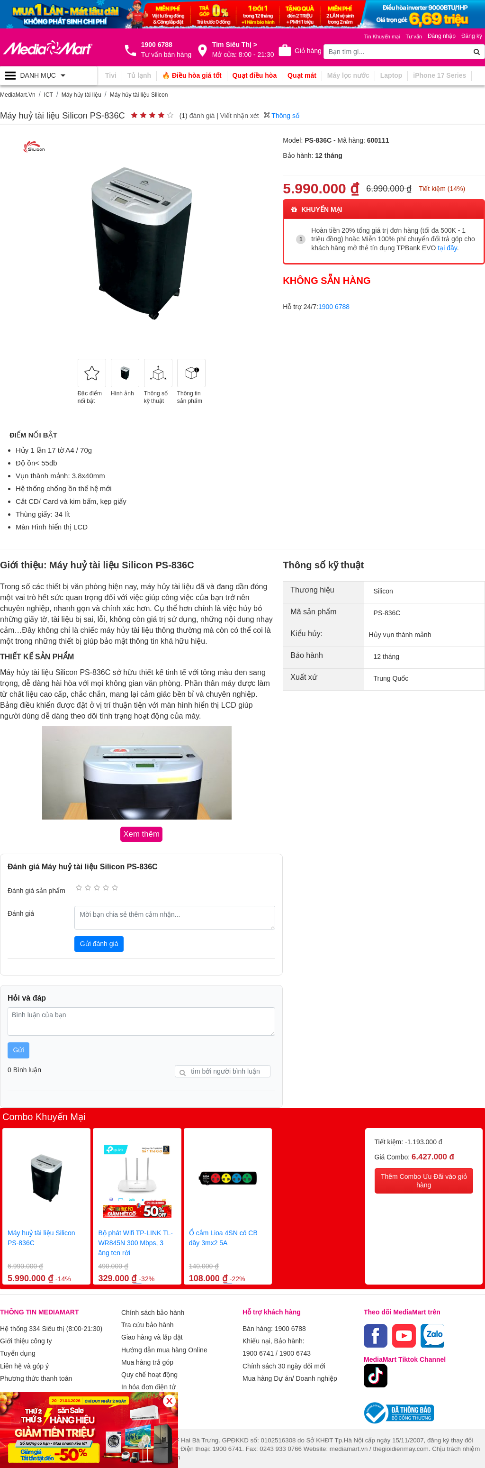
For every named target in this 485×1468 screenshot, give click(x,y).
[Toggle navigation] (48, 75)
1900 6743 (295, 1350)
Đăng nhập (442, 36)
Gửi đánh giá (99, 943)
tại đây (447, 247)
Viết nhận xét (239, 115)
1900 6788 (334, 306)
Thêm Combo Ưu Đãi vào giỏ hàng (424, 1180)
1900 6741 (258, 1350)
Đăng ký (471, 36)
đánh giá (202, 115)
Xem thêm (136, 1391)
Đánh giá (21, 912)
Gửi (18, 1049)
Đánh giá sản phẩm (36, 890)
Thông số (281, 115)
